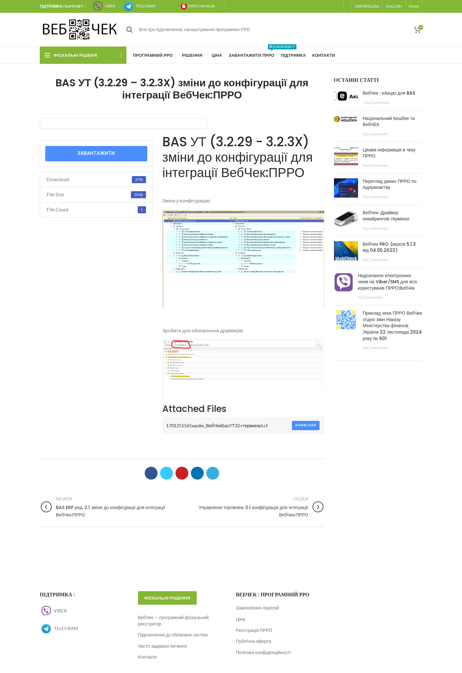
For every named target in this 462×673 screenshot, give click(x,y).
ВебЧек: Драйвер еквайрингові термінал (386, 215)
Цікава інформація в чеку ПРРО (389, 153)
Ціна (240, 619)
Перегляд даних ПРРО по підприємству (389, 184)
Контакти (147, 657)
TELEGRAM (59, 628)
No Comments (377, 102)
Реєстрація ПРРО (254, 630)
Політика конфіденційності (263, 652)
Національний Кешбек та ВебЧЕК (389, 121)
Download (305, 425)
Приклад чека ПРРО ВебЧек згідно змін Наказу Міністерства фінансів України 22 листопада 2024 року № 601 (392, 325)
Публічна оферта (253, 641)
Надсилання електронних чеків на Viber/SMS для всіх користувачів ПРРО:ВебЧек (387, 281)
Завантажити (96, 153)
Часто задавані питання (162, 646)
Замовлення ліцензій (257, 607)
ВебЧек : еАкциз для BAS (389, 93)
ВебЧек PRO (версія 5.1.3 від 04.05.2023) (389, 247)
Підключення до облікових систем (173, 634)
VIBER (53, 610)
